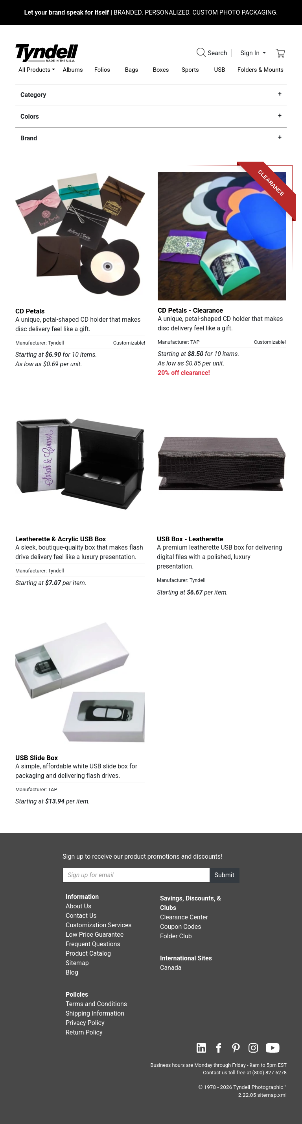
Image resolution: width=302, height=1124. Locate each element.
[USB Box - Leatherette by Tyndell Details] (222, 464)
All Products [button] (34, 69)
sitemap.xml (272, 1095)
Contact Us (81, 915)
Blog (72, 972)
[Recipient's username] (136, 875)
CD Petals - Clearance (190, 310)
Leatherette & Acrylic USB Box (60, 539)
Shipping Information (95, 1013)
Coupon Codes (180, 926)
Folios (102, 69)
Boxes (161, 69)
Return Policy (84, 1032)
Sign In (251, 53)
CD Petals (30, 311)
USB (219, 69)
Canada (170, 967)
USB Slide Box (36, 758)
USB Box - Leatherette (190, 539)
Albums (73, 69)
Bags (131, 69)
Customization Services (99, 925)
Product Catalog (88, 953)
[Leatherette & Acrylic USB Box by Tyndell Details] (80, 464)
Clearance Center (184, 917)
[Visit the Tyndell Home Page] (46, 52)
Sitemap (77, 963)
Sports (190, 69)
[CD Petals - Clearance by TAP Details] (222, 236)
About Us (78, 906)
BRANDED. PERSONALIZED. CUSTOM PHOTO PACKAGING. (151, 12)
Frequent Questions (93, 944)
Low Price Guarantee (94, 934)
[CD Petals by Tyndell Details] (80, 236)
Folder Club (176, 936)
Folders (261, 69)
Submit (224, 875)
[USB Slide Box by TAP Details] (80, 683)
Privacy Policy (85, 1023)
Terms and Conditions (96, 1004)
